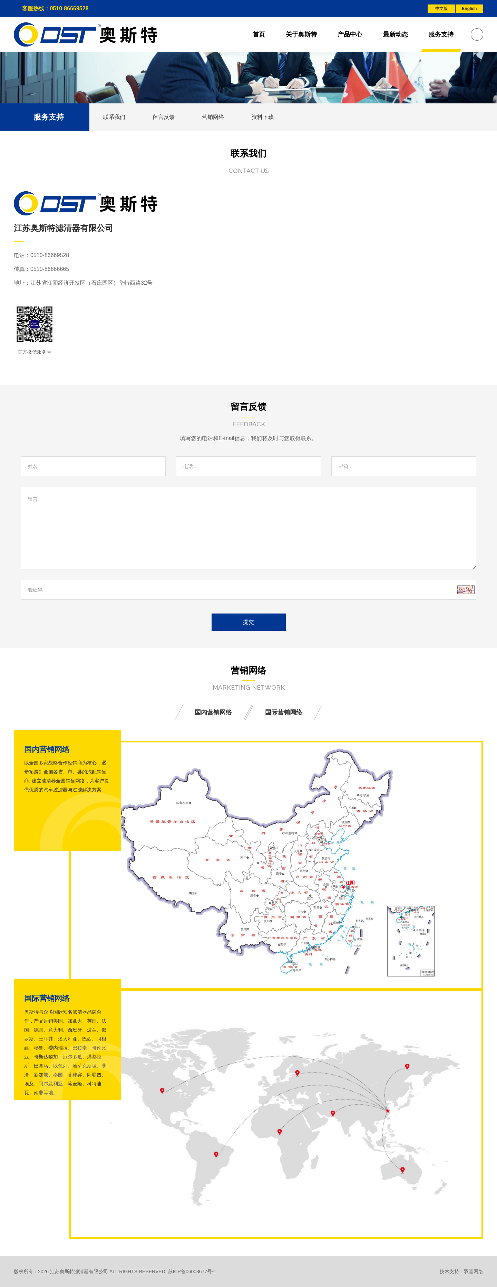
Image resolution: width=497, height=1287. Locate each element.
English (469, 8)
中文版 (441, 8)
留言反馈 (164, 117)
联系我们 (114, 117)
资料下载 (263, 117)
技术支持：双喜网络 (461, 1271)
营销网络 (214, 117)
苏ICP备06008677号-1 (192, 1271)
